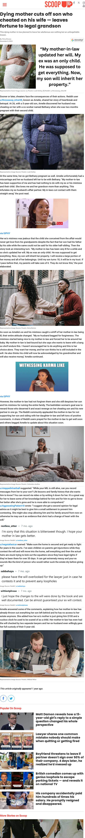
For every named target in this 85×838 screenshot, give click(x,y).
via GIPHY (5, 233)
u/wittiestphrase (22, 605)
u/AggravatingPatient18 (12, 505)
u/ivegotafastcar (8, 544)
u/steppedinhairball (10, 488)
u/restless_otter (21, 540)
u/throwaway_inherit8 (11, 100)
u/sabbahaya (20, 586)
